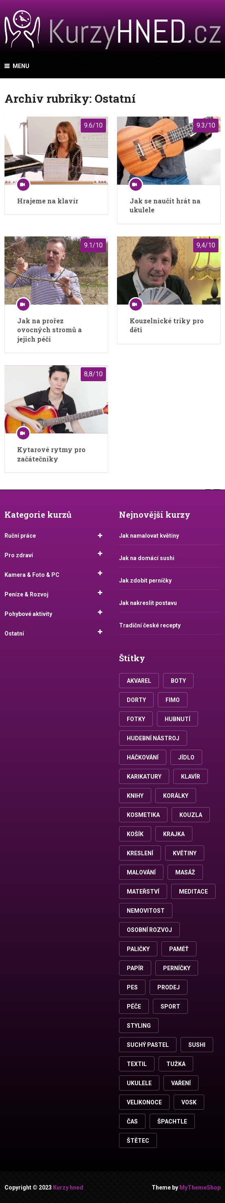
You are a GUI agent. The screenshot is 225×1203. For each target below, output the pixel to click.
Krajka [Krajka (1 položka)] (174, 834)
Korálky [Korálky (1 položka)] (175, 795)
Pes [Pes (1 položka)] (132, 987)
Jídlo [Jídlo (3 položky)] (186, 757)
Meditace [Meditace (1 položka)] (193, 891)
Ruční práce (20, 535)
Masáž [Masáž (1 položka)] (185, 872)
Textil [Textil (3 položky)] (137, 1064)
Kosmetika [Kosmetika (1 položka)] (143, 815)
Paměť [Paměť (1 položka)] (179, 949)
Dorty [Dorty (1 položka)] (136, 700)
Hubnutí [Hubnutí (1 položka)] (177, 719)
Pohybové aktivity (28, 614)
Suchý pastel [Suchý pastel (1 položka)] (148, 1045)
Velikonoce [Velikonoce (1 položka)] (144, 1102)
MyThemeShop (200, 1187)
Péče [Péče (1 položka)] (134, 1006)
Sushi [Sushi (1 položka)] (196, 1045)
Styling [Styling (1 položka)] (139, 1025)
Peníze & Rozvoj (26, 594)
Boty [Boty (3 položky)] (178, 681)
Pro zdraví (18, 555)
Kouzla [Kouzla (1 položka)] (190, 815)
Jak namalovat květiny (149, 535)
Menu (21, 66)
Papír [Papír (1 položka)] (135, 968)
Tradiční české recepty (150, 625)
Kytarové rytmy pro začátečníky (51, 454)
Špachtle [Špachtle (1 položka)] (172, 1121)
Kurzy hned (68, 1187)
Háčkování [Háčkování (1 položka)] (143, 757)
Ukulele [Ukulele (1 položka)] (139, 1083)
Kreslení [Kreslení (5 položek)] (140, 853)
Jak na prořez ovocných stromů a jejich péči (49, 329)
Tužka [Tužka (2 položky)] (175, 1064)
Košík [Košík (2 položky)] (135, 834)
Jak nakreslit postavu (148, 603)
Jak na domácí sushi (146, 558)
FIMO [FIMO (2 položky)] (172, 700)
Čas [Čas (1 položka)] (132, 1121)
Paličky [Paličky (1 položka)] (138, 949)
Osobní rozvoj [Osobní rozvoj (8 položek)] (149, 930)
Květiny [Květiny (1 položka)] (184, 853)
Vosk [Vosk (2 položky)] (188, 1102)
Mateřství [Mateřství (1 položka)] (143, 891)
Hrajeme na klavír (47, 200)
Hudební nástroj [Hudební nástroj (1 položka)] (153, 738)
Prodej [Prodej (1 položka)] (168, 987)
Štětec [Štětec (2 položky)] (138, 1140)
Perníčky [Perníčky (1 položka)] (176, 968)
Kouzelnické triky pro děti (167, 325)
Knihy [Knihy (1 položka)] (135, 795)
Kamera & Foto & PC (32, 575)
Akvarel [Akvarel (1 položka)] (139, 681)
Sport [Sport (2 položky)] (170, 1006)
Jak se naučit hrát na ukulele (165, 205)
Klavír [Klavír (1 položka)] (190, 776)
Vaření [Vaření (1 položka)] (181, 1083)
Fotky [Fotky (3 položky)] (136, 719)
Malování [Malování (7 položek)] (141, 872)
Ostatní (14, 633)
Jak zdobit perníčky (145, 580)
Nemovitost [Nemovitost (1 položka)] (146, 910)
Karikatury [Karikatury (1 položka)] (144, 776)
